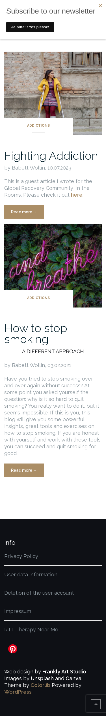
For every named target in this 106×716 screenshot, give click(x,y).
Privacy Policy (21, 556)
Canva (73, 678)
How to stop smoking (35, 333)
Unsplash (42, 678)
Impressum (17, 611)
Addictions (38, 126)
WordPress (18, 692)
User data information (30, 574)
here (77, 195)
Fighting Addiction (51, 155)
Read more (27, 213)
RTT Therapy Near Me (31, 629)
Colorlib (40, 685)
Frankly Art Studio (64, 672)
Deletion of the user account (39, 593)
